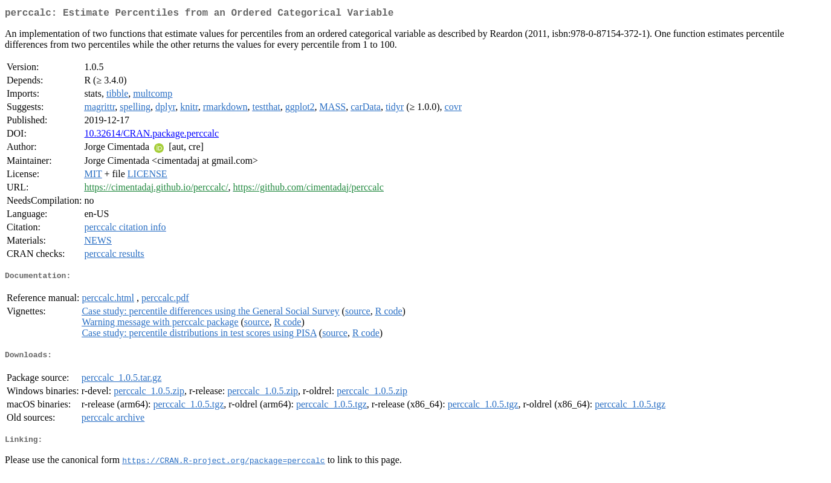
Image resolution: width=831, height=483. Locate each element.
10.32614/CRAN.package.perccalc (151, 136)
